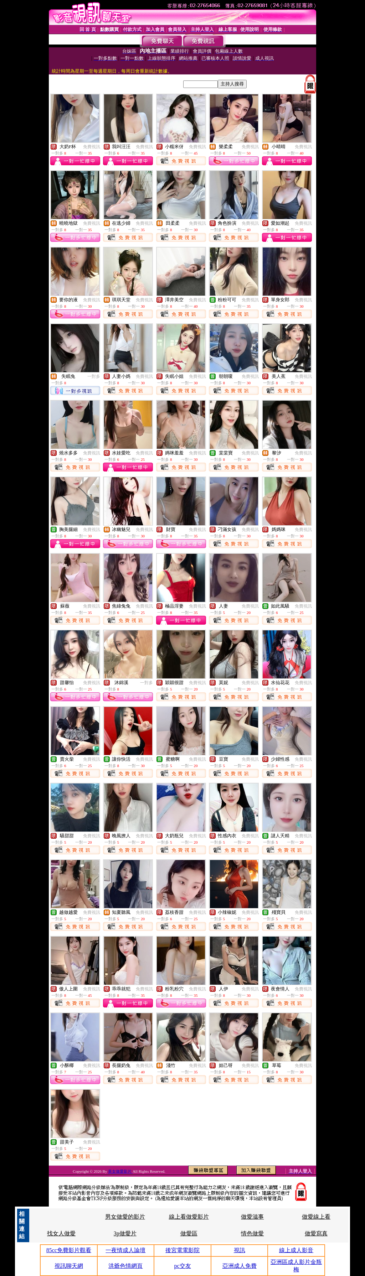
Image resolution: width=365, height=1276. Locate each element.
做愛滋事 (252, 1217)
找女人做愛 (61, 1233)
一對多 (93, 376)
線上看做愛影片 (189, 1217)
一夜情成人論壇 (125, 1250)
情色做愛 (252, 1233)
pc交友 (182, 1266)
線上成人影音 (296, 1250)
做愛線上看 (316, 1217)
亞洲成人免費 (239, 1266)
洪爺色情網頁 (125, 1266)
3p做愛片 (125, 1233)
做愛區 (188, 1233)
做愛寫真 (316, 1233)
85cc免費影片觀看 (68, 1250)
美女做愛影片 (120, 1171)
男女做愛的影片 (125, 1217)
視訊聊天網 (69, 1266)
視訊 (239, 1250)
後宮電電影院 (182, 1250)
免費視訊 (91, 146)
